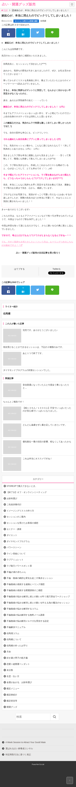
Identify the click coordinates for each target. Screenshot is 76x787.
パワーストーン (14, 547)
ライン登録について (16, 553)
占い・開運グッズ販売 (19, 4)
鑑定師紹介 (12, 694)
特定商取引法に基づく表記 (18, 754)
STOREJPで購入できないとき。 (22, 486)
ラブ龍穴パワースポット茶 (19, 566)
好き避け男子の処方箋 (17, 658)
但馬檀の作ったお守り (17, 645)
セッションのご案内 (16, 517)
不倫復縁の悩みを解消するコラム (22, 609)
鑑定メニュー (13, 688)
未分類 (10, 670)
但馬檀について (14, 639)
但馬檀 (43, 21)
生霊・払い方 (13, 676)
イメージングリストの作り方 (20, 510)
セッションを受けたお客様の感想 (26, 21)
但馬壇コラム (13, 633)
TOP (4, 10)
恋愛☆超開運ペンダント (18, 664)
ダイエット (12, 535)
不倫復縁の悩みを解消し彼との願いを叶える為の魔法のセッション (38, 602)
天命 (9, 651)
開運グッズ (12, 707)
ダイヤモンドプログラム (18, 541)
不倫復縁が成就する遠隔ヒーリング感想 (26, 584)
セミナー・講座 (14, 529)
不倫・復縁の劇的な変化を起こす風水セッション (30, 578)
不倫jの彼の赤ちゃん (16, 572)
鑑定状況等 (12, 701)
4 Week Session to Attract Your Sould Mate (26, 742)
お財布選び (12, 498)
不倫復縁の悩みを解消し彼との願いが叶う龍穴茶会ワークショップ (38, 596)
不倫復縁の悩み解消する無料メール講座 (26, 615)
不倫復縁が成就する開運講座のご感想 (24, 590)
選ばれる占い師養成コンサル (19, 748)
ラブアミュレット (15, 559)
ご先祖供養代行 (14, 504)
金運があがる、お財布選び (19, 682)
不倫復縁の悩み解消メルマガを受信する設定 (28, 621)
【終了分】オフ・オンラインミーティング (27, 492)
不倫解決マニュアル (16, 627)
